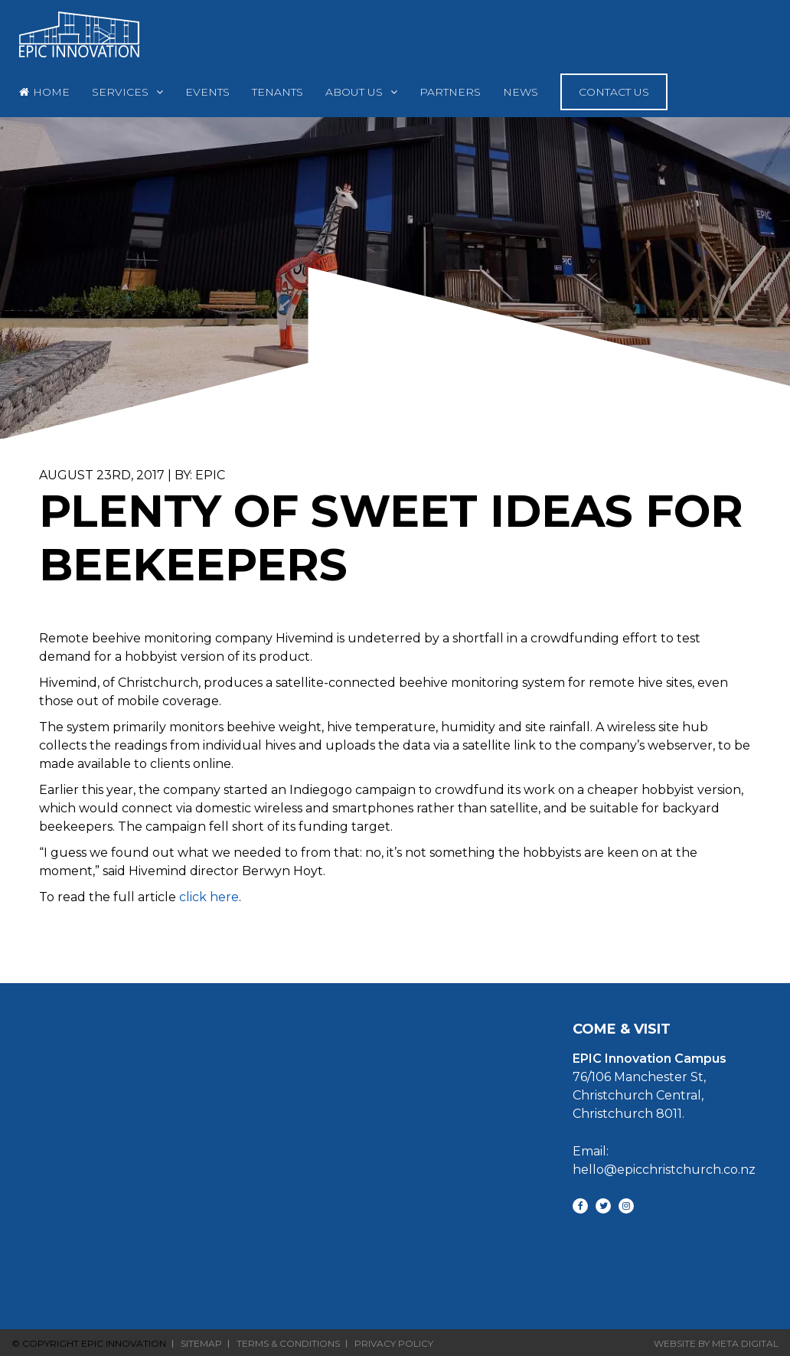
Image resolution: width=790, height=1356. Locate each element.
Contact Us (614, 92)
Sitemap (201, 1344)
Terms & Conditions (288, 1344)
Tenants (277, 92)
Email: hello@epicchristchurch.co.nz (664, 1160)
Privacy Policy (393, 1344)
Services (120, 92)
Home (51, 92)
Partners (450, 92)
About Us (354, 92)
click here (209, 897)
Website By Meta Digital (716, 1343)
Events (207, 92)
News (520, 92)
